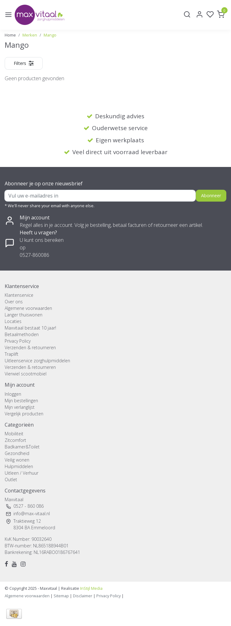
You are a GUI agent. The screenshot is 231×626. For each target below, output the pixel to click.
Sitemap (61, 596)
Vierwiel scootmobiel (25, 374)
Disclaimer (82, 596)
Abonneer (211, 195)
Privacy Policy (18, 341)
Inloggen (13, 394)
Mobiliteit (14, 434)
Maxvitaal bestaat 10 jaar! (30, 328)
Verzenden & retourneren (30, 347)
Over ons (14, 302)
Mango (50, 35)
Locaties (13, 321)
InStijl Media (91, 588)
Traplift (11, 354)
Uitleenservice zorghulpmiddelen (37, 361)
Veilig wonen (17, 460)
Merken (29, 35)
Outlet (11, 479)
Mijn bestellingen (21, 400)
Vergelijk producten (24, 414)
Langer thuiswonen (23, 315)
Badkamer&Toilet (22, 447)
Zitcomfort (15, 440)
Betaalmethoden (22, 334)
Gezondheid (17, 453)
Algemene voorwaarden (28, 308)
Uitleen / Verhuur (21, 473)
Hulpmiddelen (19, 466)
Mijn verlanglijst (20, 407)
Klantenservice (19, 295)
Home (10, 35)
